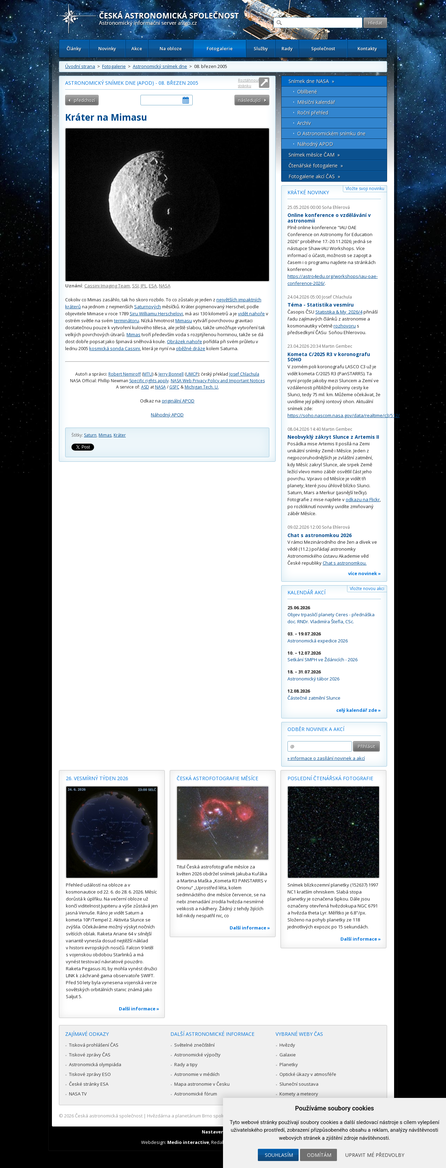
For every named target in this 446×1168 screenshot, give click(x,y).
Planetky (288, 1064)
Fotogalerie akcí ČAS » (314, 176)
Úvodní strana (80, 66)
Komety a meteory (298, 1094)
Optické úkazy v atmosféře (307, 1074)
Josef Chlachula (244, 374)
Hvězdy (287, 1045)
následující (249, 100)
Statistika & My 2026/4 (338, 312)
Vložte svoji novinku (365, 188)
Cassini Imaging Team (107, 285)
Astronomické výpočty (197, 1055)
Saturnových (147, 306)
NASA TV (78, 1094)
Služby (261, 48)
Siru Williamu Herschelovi (156, 313)
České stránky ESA (88, 1084)
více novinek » (364, 573)
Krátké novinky (308, 192)
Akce (136, 48)
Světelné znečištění (194, 1045)
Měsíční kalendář (316, 102)
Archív (304, 123)
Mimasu (183, 320)
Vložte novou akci (367, 588)
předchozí (84, 100)
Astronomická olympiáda (95, 1064)
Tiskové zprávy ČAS (89, 1055)
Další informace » (139, 1008)
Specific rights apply (149, 381)
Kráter (120, 435)
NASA (164, 285)
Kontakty (367, 48)
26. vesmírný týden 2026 (97, 778)
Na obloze (171, 48)
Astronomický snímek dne (160, 66)
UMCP (192, 374)
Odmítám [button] (319, 1155)
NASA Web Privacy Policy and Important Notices (218, 381)
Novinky (107, 48)
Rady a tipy (186, 1064)
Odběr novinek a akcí (315, 729)
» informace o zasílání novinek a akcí (326, 758)
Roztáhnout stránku (249, 83)
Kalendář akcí (306, 592)
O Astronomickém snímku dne (331, 133)
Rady (287, 48)
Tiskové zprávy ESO (90, 1074)
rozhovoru (344, 326)
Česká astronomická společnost (109, 1116)
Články (74, 48)
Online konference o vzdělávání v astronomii (329, 218)
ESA (153, 285)
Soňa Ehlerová (336, 207)
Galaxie (287, 1055)
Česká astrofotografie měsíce (217, 778)
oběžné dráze (190, 348)
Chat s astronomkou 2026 (319, 535)
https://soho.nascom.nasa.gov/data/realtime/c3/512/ (343, 415)
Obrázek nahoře (184, 341)
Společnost (323, 48)
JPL (144, 285)
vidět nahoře (251, 313)
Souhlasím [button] (279, 1155)
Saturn (90, 435)
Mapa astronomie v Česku (202, 1084)
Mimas (133, 334)
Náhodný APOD (167, 415)
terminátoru (126, 320)
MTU (147, 374)
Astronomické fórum (195, 1094)
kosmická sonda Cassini (114, 348)
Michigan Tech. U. (202, 387)
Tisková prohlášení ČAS (93, 1045)
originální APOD (178, 401)
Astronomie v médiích (197, 1074)
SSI (135, 285)
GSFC (174, 387)
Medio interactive (188, 1142)
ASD (145, 387)
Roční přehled (312, 112)
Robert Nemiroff (124, 374)
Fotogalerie (220, 48)
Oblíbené (307, 91)
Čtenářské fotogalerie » (316, 165)
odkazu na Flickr (363, 499)
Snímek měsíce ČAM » (314, 154)
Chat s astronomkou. (345, 563)
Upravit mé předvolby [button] (374, 1155)
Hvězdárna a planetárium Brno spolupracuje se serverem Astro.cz (217, 1116)
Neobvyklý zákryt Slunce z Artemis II (333, 437)
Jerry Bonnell (171, 374)
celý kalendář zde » (358, 710)
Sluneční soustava (298, 1084)
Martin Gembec (337, 346)
